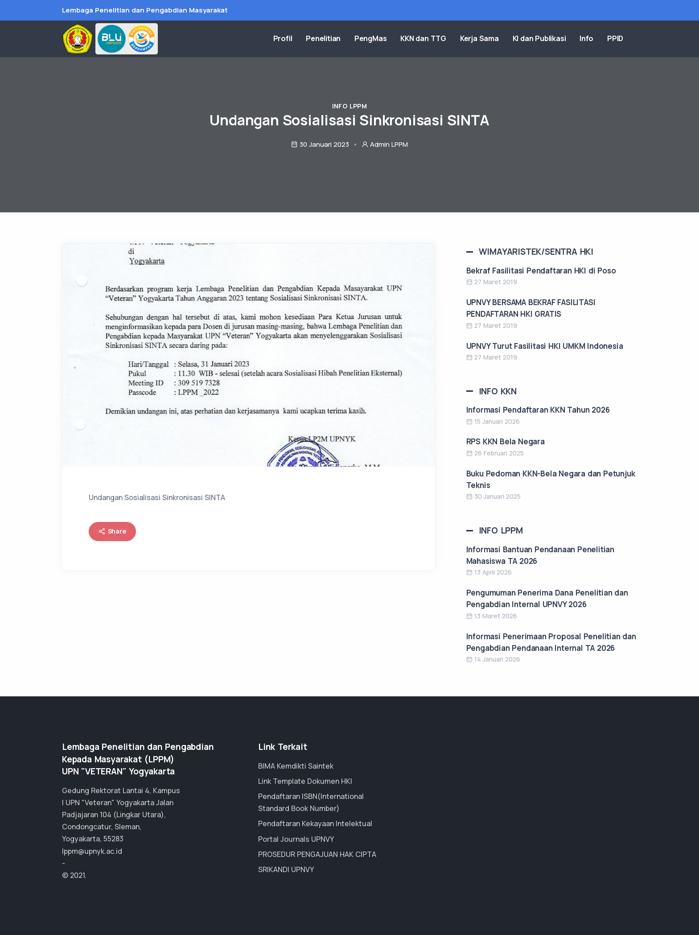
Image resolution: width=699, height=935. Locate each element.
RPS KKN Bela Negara (505, 441)
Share (112, 531)
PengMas (399, 40)
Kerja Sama (498, 40)
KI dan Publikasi (553, 40)
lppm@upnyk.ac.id (92, 851)
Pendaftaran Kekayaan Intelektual (315, 823)
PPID (620, 40)
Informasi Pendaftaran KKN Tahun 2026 (538, 410)
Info (596, 40)
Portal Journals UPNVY (296, 839)
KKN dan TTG (447, 40)
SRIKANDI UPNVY (286, 869)
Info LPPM (349, 106)
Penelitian (356, 40)
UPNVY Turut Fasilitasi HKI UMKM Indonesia (544, 346)
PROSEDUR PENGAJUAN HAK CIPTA (317, 854)
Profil (321, 40)
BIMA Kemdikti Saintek (295, 766)
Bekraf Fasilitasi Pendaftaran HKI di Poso (541, 270)
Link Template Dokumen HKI (305, 781)
